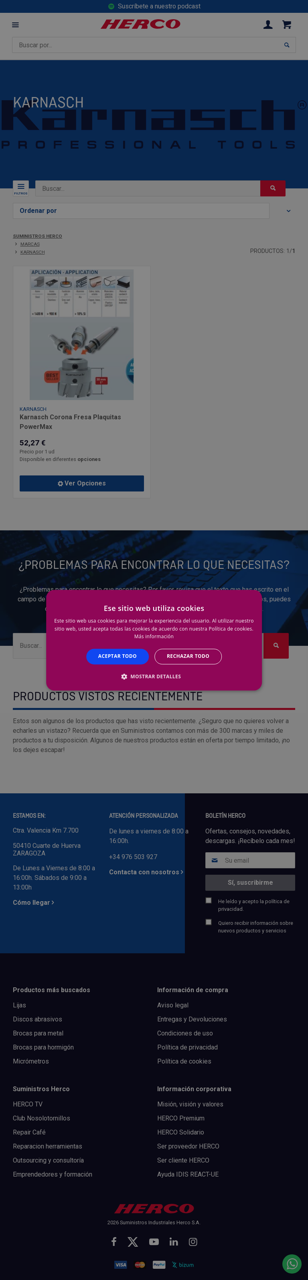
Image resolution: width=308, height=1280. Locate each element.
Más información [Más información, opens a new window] (154, 636)
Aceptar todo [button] (117, 656)
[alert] (154, 640)
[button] (154, 676)
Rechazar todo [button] (188, 656)
